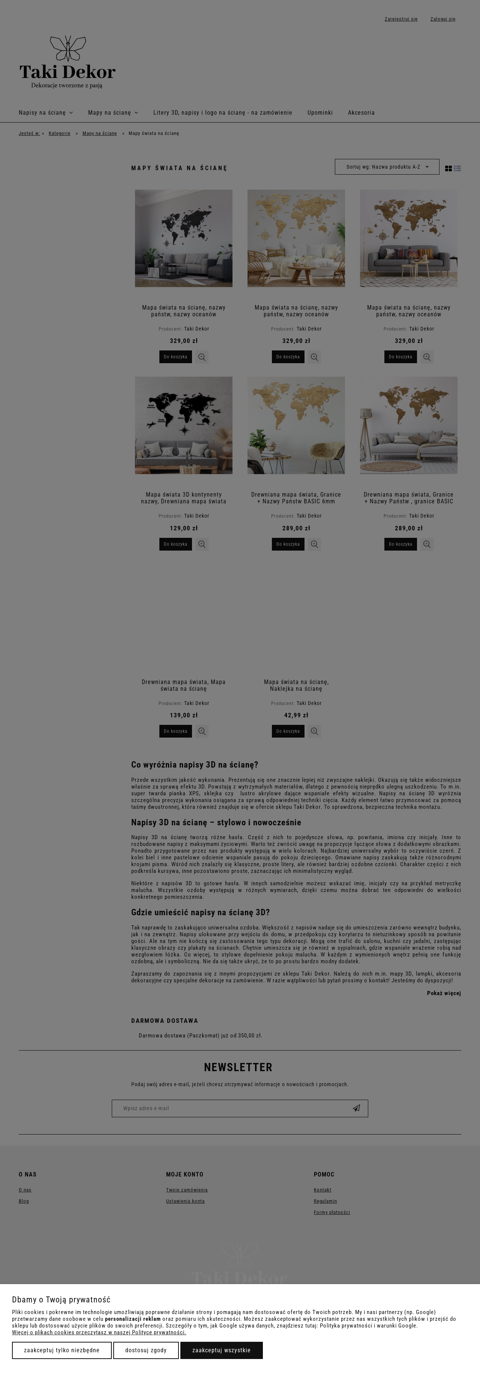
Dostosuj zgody (146, 1350)
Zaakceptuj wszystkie (221, 1350)
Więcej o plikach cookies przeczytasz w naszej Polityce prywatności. (99, 1332)
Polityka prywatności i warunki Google (368, 1325)
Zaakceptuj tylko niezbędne (62, 1350)
